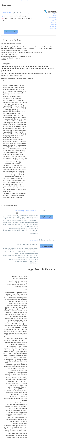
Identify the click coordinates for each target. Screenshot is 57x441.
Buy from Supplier (11, 32)
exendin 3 (34, 240)
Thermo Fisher (49, 211)
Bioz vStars (53, 28)
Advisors (54, 21)
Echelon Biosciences (21, 13)
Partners (54, 23)
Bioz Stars (53, 26)
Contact (54, 24)
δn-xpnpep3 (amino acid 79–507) (29, 211)
